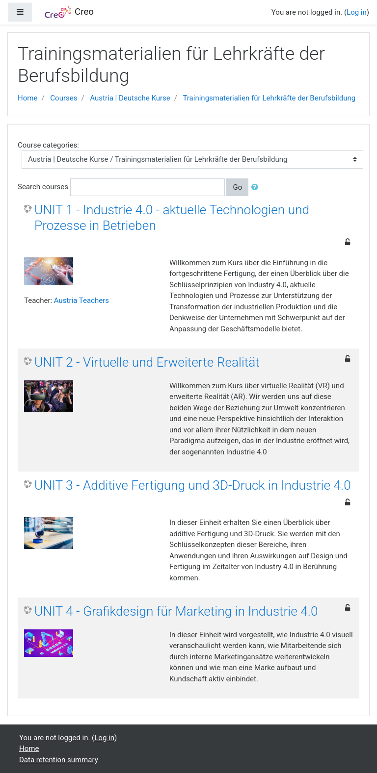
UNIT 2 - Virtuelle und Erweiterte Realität (147, 362)
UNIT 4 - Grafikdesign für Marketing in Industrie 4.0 (176, 611)
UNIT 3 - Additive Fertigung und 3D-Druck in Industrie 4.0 (192, 485)
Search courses (43, 186)
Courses (63, 98)
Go (237, 187)
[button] (256, 187)
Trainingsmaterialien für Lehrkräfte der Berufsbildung (269, 98)
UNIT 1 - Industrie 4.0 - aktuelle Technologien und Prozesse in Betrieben (171, 217)
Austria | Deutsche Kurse (130, 98)
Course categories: (48, 145)
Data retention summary (58, 759)
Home (27, 98)
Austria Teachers (81, 300)
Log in (357, 12)
